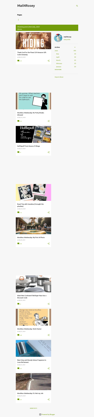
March (58, 60)
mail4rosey (67, 37)
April (57, 57)
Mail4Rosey (26, 5)
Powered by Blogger (47, 414)
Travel (55, 19)
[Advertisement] (33, 78)
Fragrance (64, 19)
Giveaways (45, 19)
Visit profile (67, 39)
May (57, 54)
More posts (33, 408)
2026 (56, 51)
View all (19, 29)
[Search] (77, 6)
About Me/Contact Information (27, 19)
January (58, 67)
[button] (48, 61)
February (59, 63)
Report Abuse (59, 77)
